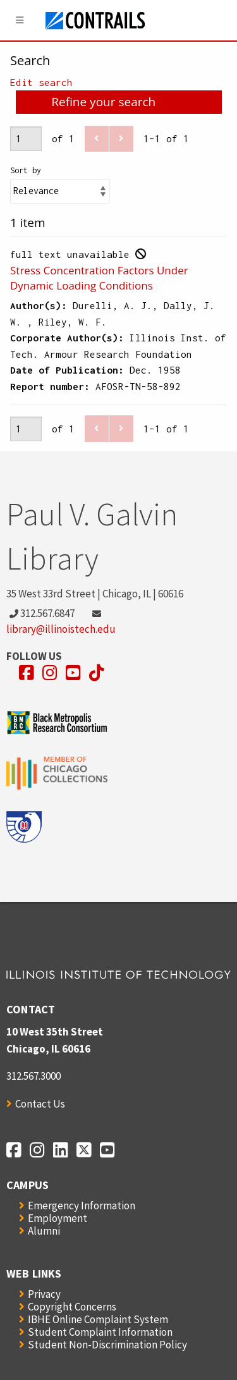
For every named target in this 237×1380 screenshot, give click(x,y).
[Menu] (20, 21)
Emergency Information (81, 1205)
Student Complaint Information (100, 1332)
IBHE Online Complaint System (98, 1319)
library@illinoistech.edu (61, 629)
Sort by (25, 170)
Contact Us (40, 1104)
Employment (57, 1218)
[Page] (26, 138)
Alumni (44, 1231)
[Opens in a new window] (26, 672)
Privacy (44, 1294)
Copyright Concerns (72, 1307)
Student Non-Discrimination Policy (107, 1345)
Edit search (41, 82)
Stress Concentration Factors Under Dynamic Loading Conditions (99, 278)
